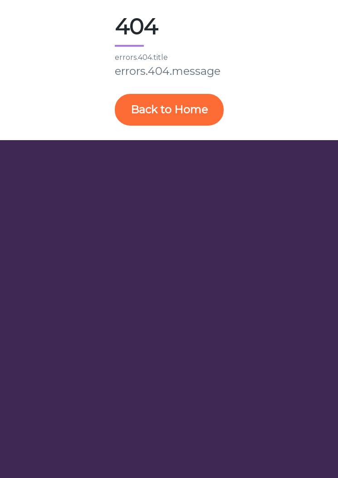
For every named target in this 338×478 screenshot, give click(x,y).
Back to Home (169, 109)
